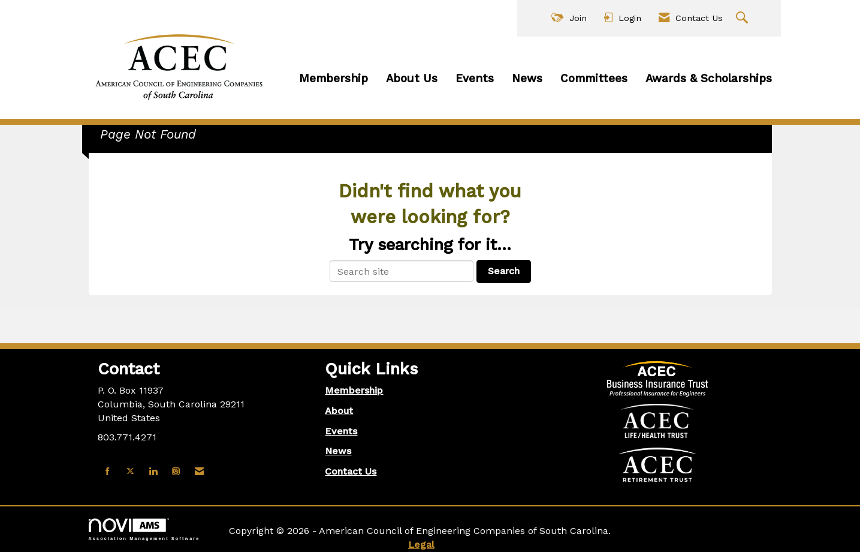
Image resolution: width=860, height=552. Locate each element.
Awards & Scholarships (708, 78)
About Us (411, 78)
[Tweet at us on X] (130, 472)
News (527, 78)
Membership (333, 78)
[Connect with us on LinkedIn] (153, 472)
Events (474, 78)
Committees (593, 78)
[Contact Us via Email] (199, 472)
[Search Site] (743, 18)
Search (504, 271)
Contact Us (350, 471)
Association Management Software (144, 529)
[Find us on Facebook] (107, 472)
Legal (421, 544)
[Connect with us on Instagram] (176, 472)
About (339, 410)
